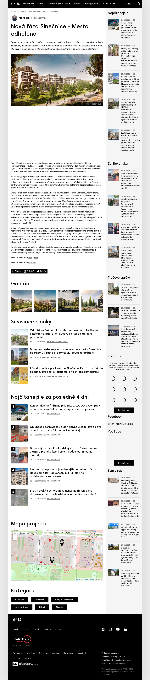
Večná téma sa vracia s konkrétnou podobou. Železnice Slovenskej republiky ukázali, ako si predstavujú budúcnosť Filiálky (130, 84)
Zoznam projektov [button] (58, 4)
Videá (40, 4)
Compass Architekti (64, 600)
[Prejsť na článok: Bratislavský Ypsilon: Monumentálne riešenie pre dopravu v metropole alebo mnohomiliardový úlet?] (19, 497)
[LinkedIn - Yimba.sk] (125, 629)
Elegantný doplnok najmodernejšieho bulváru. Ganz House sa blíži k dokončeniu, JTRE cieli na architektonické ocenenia (63, 473)
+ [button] (15, 534)
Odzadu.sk (43, 653)
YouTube (32, 263)
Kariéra (58, 629)
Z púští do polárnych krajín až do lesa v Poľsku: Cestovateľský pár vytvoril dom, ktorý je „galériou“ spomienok (129, 555)
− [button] (15, 538)
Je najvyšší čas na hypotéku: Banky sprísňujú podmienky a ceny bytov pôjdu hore (130, 532)
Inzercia (26, 629)
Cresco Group (21, 607)
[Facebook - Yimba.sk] (103, 629)
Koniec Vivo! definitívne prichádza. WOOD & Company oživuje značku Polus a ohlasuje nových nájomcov (130, 30)
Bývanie (59, 607)
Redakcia (47, 629)
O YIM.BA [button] (108, 4)
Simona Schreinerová (57, 342)
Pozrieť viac (123, 410)
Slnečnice (22, 11)
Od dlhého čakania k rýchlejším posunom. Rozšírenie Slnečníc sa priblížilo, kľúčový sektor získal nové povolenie (64, 334)
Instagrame (33, 258)
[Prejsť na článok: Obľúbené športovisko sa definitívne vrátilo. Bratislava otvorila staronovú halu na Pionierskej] (19, 433)
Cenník (36, 629)
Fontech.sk (30, 653)
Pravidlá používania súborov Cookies (116, 660)
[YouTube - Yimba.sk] (118, 629)
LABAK (42, 607)
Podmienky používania (110, 653)
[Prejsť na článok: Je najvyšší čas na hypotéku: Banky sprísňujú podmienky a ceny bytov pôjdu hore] (113, 526)
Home (13, 11)
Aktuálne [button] (27, 4)
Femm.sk (16, 658)
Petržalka (19, 600)
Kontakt (16, 629)
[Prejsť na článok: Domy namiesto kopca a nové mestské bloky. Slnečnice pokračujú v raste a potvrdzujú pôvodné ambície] (19, 356)
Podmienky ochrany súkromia (113, 656)
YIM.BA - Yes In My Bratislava (120, 424)
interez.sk (56, 653)
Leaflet (77, 579)
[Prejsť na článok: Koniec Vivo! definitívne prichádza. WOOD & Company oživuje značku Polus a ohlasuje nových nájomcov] (19, 412)
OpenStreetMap (88, 579)
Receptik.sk (81, 653)
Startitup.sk (17, 653)
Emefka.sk (68, 653)
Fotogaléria (91, 4)
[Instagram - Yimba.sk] (110, 629)
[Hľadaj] (139, 3)
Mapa (77, 4)
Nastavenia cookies (117, 664)
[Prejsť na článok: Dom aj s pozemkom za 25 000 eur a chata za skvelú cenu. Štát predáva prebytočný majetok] (113, 572)
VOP (103, 664)
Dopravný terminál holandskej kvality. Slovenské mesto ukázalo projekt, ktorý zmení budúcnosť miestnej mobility (65, 452)
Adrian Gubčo (22, 18)
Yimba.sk (27, 658)
